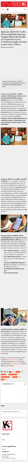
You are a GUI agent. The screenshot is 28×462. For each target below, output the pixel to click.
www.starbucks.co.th (15, 364)
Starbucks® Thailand (13, 359)
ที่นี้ (13, 366)
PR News (11, 29)
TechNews (6, 29)
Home (2, 29)
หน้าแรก (3, 439)
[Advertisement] (14, 64)
